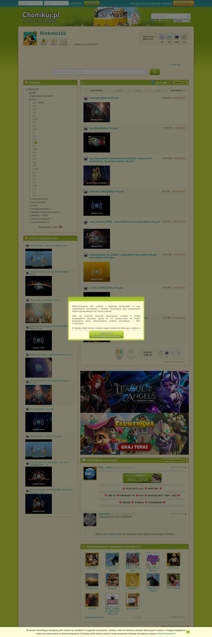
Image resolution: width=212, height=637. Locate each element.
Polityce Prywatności (166, 634)
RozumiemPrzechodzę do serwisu (106, 335)
